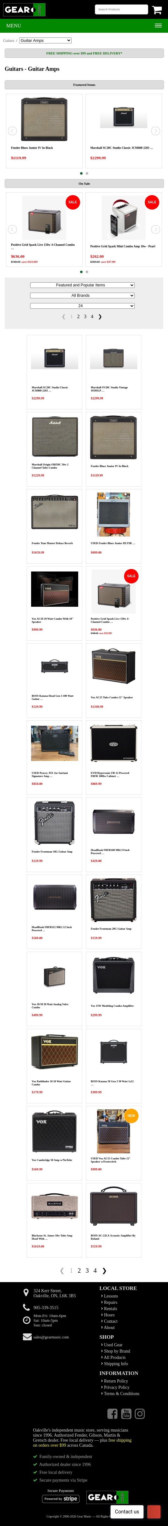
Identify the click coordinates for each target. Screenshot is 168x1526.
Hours (108, 1315)
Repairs (109, 1302)
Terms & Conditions (120, 1393)
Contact (109, 1321)
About (108, 1327)
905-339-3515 (46, 1307)
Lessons (109, 1296)
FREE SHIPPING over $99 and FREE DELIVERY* (84, 53)
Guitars (8, 40)
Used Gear (111, 1345)
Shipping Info (114, 1363)
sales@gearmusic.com (51, 1337)
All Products (113, 1357)
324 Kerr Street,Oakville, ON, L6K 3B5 (55, 1293)
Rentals (109, 1308)
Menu (13, 25)
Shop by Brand (115, 1351)
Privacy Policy (115, 1387)
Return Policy (114, 1381)
